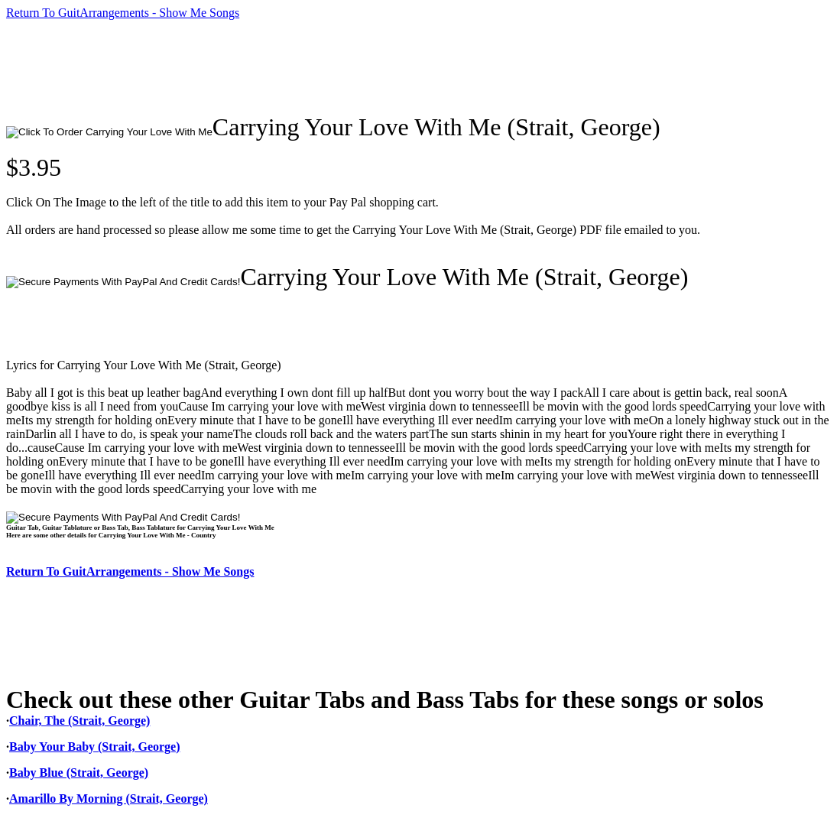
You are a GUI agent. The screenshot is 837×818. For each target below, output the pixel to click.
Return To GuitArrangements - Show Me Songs (122, 12)
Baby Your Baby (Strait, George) (94, 746)
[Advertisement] (284, 66)
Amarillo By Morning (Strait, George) (108, 798)
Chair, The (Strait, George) (79, 720)
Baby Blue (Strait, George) (78, 772)
